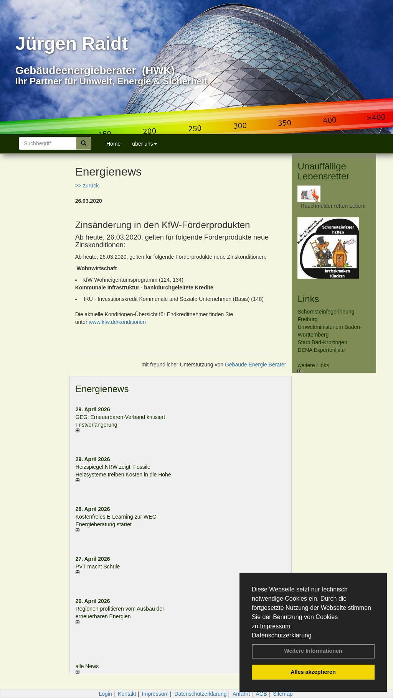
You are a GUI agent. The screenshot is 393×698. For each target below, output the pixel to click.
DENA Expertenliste (321, 350)
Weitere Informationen (313, 651)
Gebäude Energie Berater (255, 364)
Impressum (275, 626)
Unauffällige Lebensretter (323, 171)
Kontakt (127, 694)
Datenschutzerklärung (282, 635)
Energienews (102, 389)
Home (113, 144)
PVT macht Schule (98, 566)
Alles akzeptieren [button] (313, 672)
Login (105, 694)
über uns (144, 144)
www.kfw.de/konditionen (117, 322)
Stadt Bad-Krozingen (322, 342)
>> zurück (87, 185)
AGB (261, 694)
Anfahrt (241, 694)
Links (308, 299)
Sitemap (282, 694)
